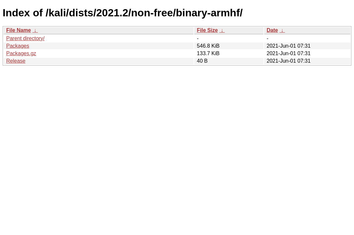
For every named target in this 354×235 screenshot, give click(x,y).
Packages (17, 46)
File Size (207, 30)
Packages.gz (21, 53)
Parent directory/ (25, 38)
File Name (18, 30)
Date (272, 30)
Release (15, 61)
